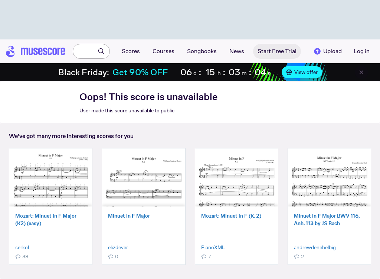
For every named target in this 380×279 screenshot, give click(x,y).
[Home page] (35, 51)
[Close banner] (361, 72)
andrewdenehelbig (315, 247)
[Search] (101, 51)
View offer (302, 72)
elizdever (118, 247)
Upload (327, 51)
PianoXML (213, 247)
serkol (22, 247)
